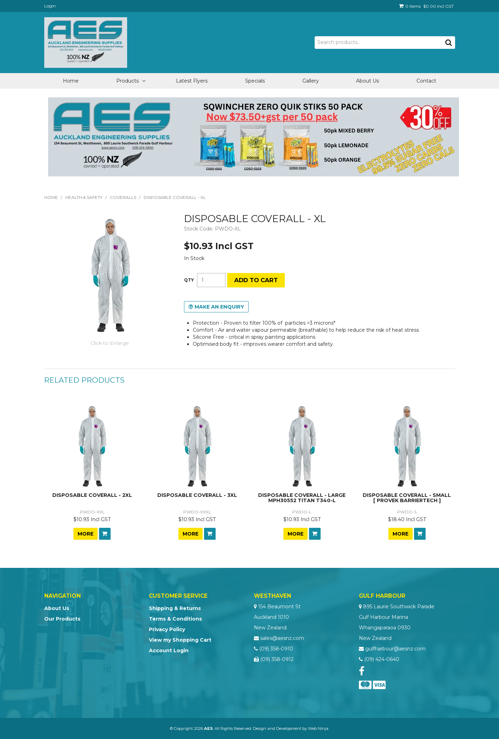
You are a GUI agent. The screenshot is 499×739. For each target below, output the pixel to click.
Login (50, 5)
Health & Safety (84, 197)
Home (71, 81)
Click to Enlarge (110, 343)
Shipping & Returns (175, 608)
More (85, 534)
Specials (255, 81)
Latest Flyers (192, 81)
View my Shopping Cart (180, 640)
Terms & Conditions (175, 619)
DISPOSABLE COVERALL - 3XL (197, 495)
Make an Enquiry (219, 307)
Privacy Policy (167, 629)
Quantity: (189, 280)
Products (127, 81)
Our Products (62, 619)
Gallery (310, 81)
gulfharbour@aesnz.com (395, 649)
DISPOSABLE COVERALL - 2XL (92, 495)
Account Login (169, 650)
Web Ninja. (318, 728)
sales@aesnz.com (282, 638)
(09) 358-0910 (276, 649)
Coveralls (123, 197)
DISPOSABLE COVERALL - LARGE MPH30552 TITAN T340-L (302, 498)
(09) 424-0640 (381, 659)
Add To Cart (105, 534)
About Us (367, 81)
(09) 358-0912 (277, 659)
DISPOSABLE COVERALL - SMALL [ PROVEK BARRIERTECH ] (407, 498)
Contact (426, 81)
